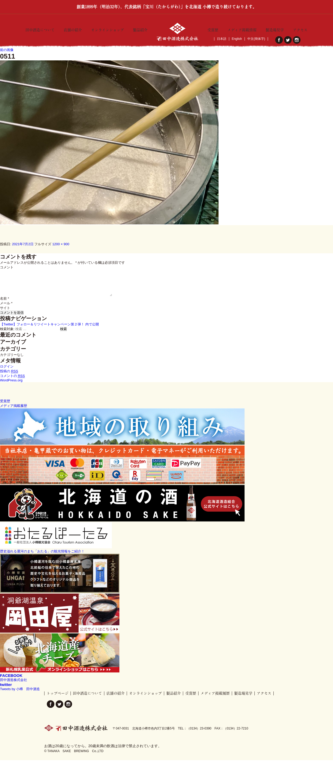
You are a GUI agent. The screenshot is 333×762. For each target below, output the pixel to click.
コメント (7, 269)
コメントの (12, 378)
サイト (5, 310)
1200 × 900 (60, 246)
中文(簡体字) (256, 39)
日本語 (221, 39)
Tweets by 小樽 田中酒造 (20, 691)
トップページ (57, 695)
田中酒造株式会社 (13, 682)
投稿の (9, 373)
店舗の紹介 (73, 29)
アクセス (300, 29)
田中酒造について (40, 29)
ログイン (7, 368)
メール (6, 305)
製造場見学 (275, 29)
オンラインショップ (107, 29)
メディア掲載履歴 (215, 695)
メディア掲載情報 (242, 29)
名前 (4, 300)
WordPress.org (11, 382)
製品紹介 (140, 29)
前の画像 (7, 52)
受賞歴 (212, 29)
